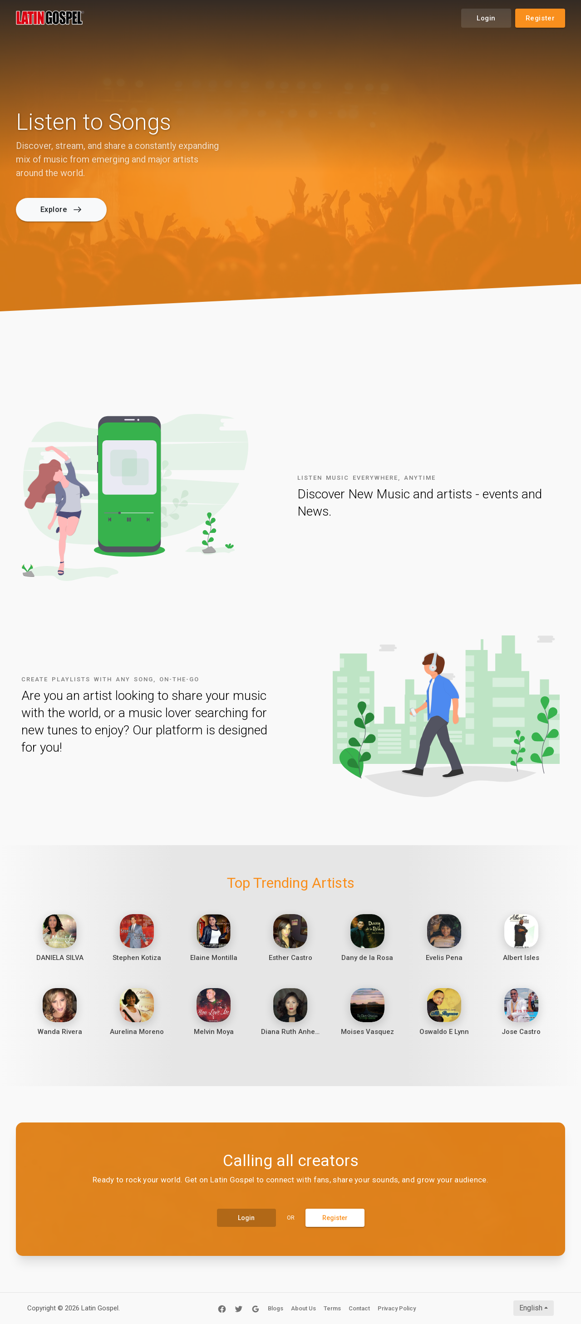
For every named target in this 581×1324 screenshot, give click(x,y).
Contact (359, 1308)
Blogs (275, 1308)
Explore (60, 209)
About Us (303, 1308)
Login (486, 18)
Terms (332, 1308)
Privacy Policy (397, 1308)
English (530, 1308)
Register (540, 18)
